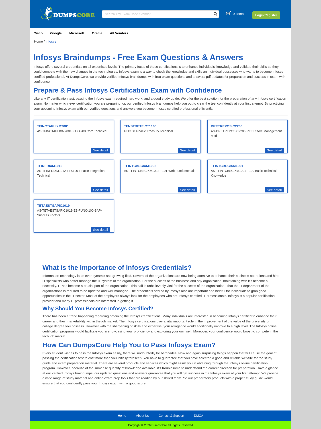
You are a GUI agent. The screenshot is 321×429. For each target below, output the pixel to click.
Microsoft (76, 33)
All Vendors (119, 33)
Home (38, 41)
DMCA (198, 415)
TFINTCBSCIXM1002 (140, 166)
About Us (142, 415)
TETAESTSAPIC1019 (53, 205)
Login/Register (266, 15)
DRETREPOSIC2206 (227, 126)
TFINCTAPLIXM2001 (53, 126)
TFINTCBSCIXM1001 (227, 166)
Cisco (38, 33)
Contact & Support (171, 415)
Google (56, 33)
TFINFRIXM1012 (49, 166)
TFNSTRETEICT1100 (140, 126)
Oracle (97, 33)
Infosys (51, 41)
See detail (100, 150)
